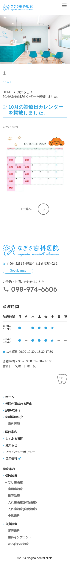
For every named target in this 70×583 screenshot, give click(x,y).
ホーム (9, 397)
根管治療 (14, 495)
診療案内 (9, 469)
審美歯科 (14, 530)
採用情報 (11, 458)
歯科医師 (14, 423)
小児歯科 (14, 515)
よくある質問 (14, 438)
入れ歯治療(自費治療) (22, 509)
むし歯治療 (15, 482)
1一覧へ (26, 209)
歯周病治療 (15, 489)
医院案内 (11, 432)
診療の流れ (12, 410)
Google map (18, 270)
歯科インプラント (20, 537)
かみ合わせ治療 (18, 544)
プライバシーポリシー (20, 452)
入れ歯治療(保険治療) (22, 502)
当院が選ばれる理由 (18, 403)
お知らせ (11, 445)
